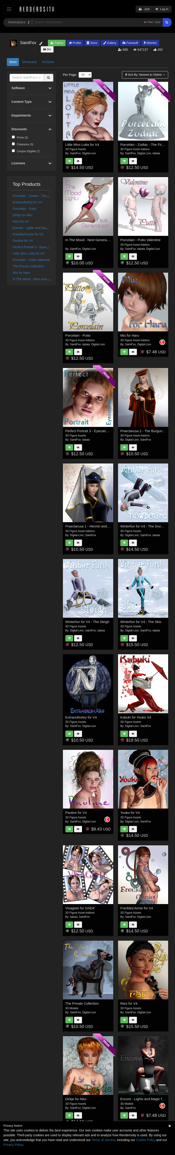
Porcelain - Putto (24, 208)
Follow (56, 43)
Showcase (29, 62)
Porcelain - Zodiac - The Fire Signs (37, 196)
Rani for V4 (21, 221)
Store (92, 43)
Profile (75, 43)
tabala (156, 153)
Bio (47, 49)
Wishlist (150, 43)
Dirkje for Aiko (22, 215)
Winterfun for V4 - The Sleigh (87, 622)
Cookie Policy (145, 1140)
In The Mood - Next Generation (35, 279)
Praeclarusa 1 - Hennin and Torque (91, 526)
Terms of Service (103, 1140)
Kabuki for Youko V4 (135, 717)
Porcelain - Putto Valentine (31, 260)
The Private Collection (28, 266)
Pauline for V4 (23, 240)
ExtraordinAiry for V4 (27, 202)
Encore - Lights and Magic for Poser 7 (39, 228)
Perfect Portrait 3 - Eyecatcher (34, 247)
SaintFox (75, 153)
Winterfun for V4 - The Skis (140, 622)
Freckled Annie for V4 (28, 234)
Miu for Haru (21, 272)
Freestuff (130, 43)
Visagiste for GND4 (80, 908)
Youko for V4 (130, 812)
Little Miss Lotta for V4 (28, 253)
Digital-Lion (89, 153)
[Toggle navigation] (9, 9)
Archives (48, 62)
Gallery (109, 43)
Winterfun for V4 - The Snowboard (146, 526)
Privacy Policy (13, 1145)
